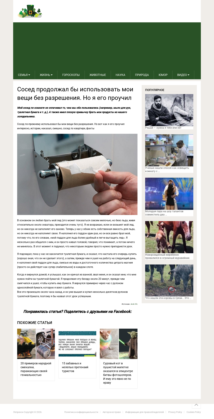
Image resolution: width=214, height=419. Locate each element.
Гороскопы (71, 75)
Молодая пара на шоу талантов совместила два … (164, 213)
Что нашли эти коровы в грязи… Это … (168, 298)
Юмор (163, 75)
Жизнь (45, 75)
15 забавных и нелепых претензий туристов (75, 367)
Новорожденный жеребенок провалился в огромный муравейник (167, 256)
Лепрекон (18, 412)
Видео (182, 75)
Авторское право (112, 412)
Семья (23, 75)
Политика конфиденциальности (81, 412)
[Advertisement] (107, 46)
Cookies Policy (194, 412)
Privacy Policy (175, 412)
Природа (142, 75)
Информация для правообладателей (144, 412)
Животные (98, 75)
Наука (120, 75)
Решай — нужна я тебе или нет (163, 127)
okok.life (134, 304)
